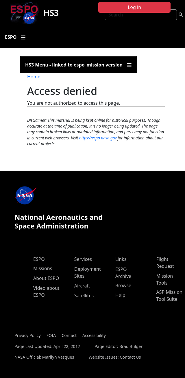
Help (120, 295)
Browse (123, 285)
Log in (134, 7)
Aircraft (82, 286)
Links (121, 259)
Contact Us (130, 357)
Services (83, 259)
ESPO (39, 259)
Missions (42, 268)
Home (33, 76)
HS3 (51, 12)
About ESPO (46, 278)
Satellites (84, 295)
